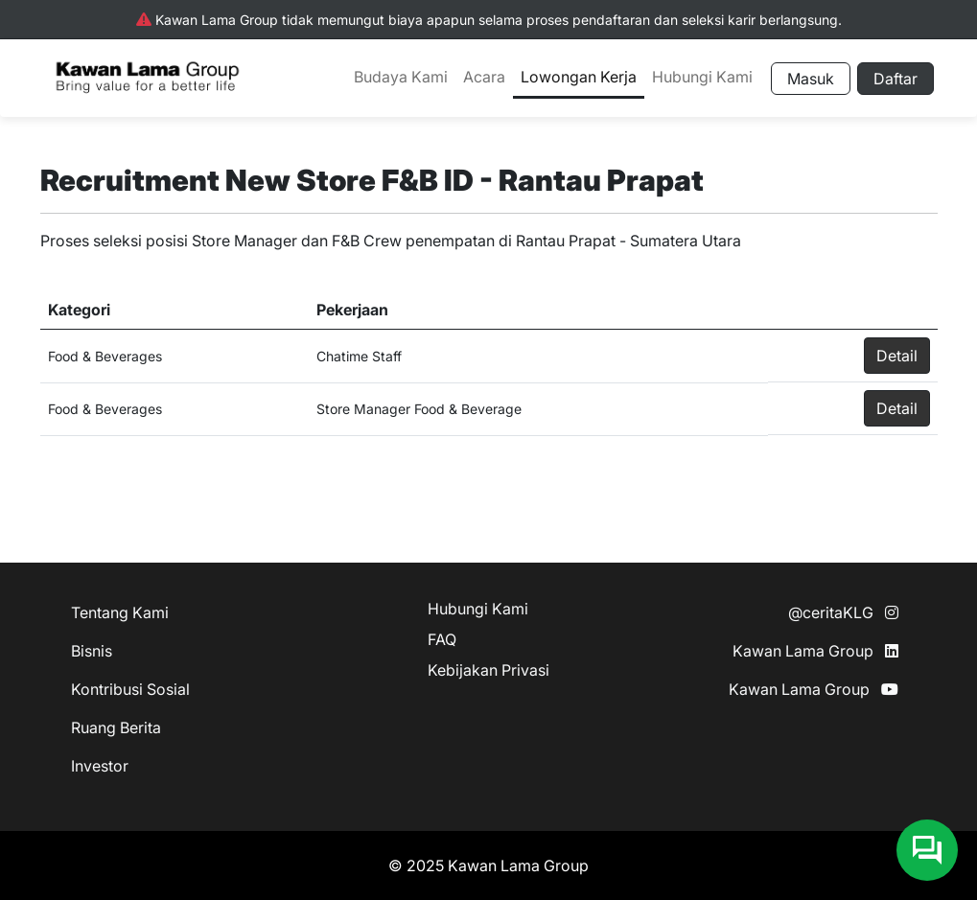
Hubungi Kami (702, 76)
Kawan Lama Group (815, 650)
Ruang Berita (116, 727)
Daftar (895, 78)
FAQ (442, 639)
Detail (897, 355)
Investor (99, 765)
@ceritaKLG (843, 612)
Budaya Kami (401, 76)
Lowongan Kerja (579, 76)
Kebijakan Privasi (488, 670)
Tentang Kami (120, 612)
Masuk (810, 78)
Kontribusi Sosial (130, 689)
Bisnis (91, 650)
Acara (484, 76)
